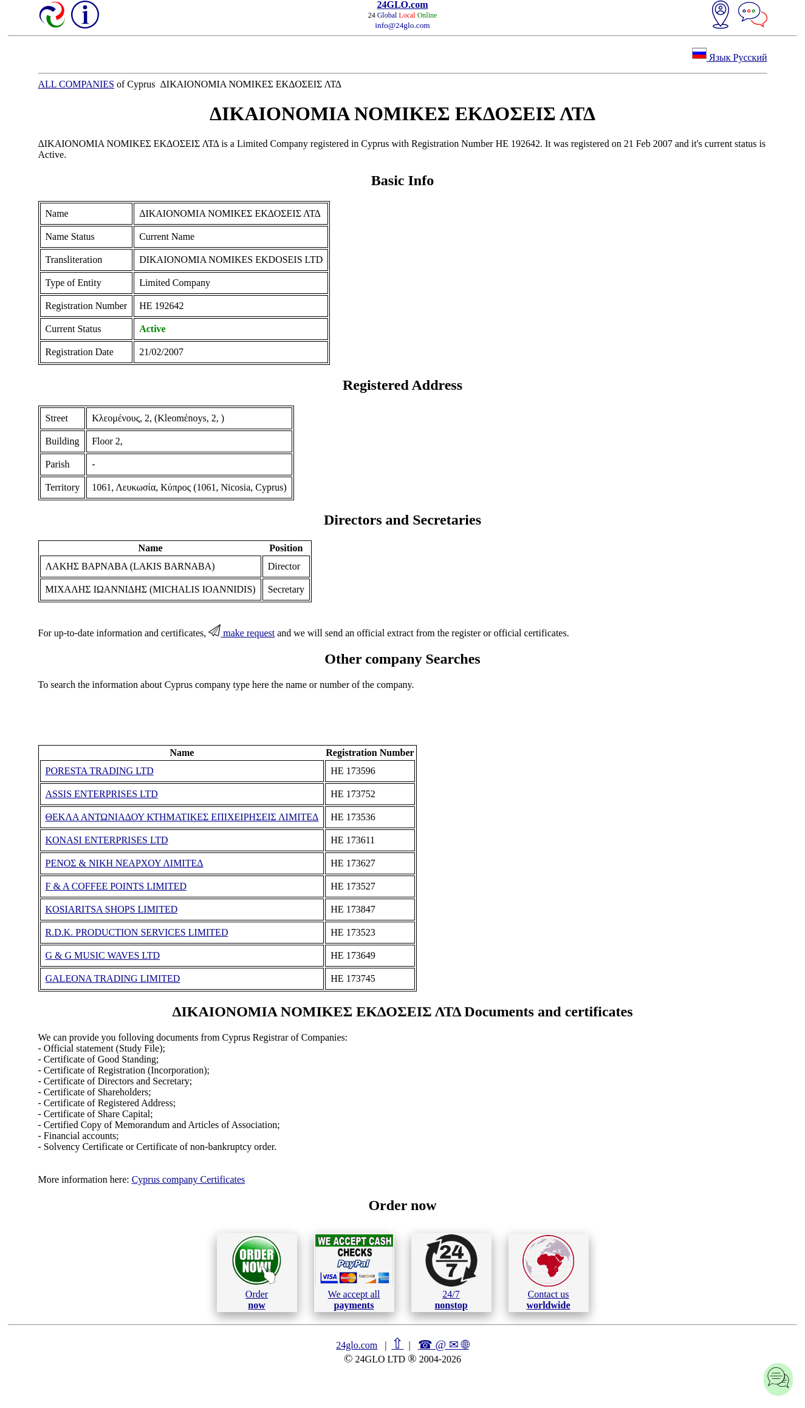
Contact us (548, 1272)
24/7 (451, 1272)
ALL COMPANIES (76, 84)
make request (241, 633)
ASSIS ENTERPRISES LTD (102, 794)
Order (257, 1272)
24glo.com (356, 1345)
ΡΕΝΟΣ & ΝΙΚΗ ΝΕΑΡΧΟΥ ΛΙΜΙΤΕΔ (125, 863)
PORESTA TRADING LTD (100, 771)
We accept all (354, 1272)
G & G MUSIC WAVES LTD (103, 955)
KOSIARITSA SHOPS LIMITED (112, 909)
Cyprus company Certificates (188, 1179)
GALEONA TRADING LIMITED (113, 978)
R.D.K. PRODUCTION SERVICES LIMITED (137, 932)
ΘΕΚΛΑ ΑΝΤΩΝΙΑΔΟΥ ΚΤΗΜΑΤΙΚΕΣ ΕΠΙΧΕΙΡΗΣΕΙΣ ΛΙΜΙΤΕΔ (182, 817)
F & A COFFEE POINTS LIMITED (116, 886)
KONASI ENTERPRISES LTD (107, 840)
